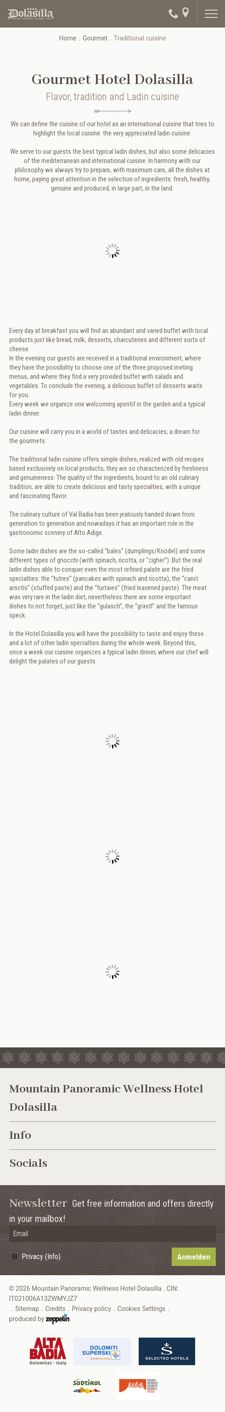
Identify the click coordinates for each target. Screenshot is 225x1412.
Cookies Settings (141, 1308)
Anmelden (193, 1256)
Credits (55, 1308)
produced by (39, 1319)
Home (67, 38)
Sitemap (27, 1308)
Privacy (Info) (41, 1256)
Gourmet (95, 38)
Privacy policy (91, 1308)
